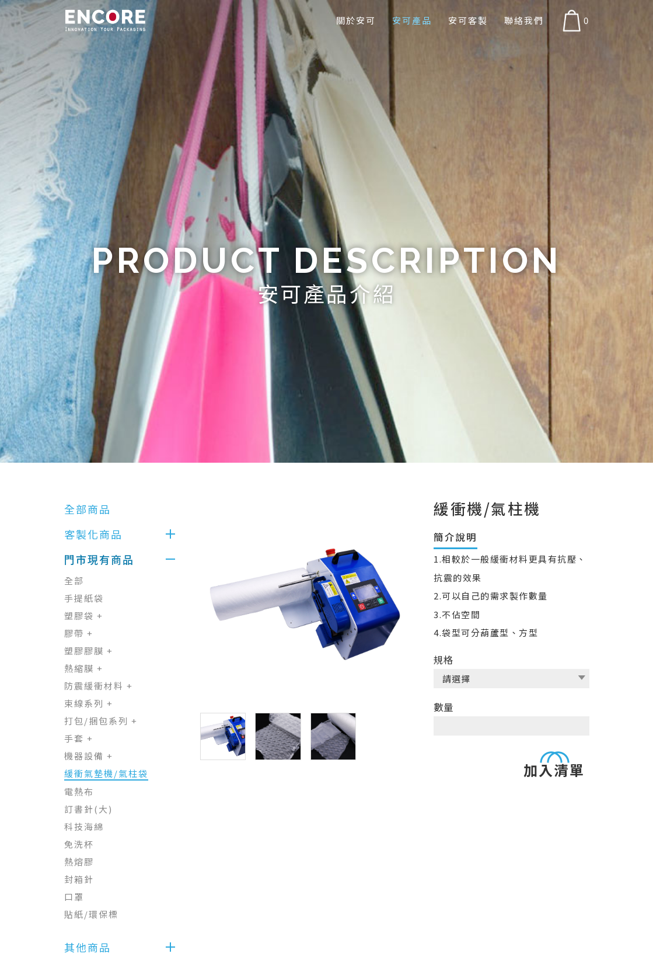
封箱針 (79, 879)
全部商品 (87, 508)
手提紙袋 (84, 598)
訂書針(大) (88, 809)
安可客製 (468, 20)
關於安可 (356, 20)
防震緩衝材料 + (98, 685)
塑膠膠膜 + (88, 650)
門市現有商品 (99, 559)
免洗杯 (79, 844)
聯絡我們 (524, 20)
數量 (443, 705)
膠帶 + (78, 633)
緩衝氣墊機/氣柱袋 (106, 773)
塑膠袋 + (83, 615)
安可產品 (412, 20)
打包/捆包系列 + (101, 721)
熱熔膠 (79, 861)
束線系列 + (88, 703)
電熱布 (79, 791)
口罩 (74, 896)
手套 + (78, 738)
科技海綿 (84, 826)
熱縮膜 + (83, 668)
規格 (443, 660)
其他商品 (87, 947)
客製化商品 (93, 534)
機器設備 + (88, 756)
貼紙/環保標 (91, 914)
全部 (74, 580)
